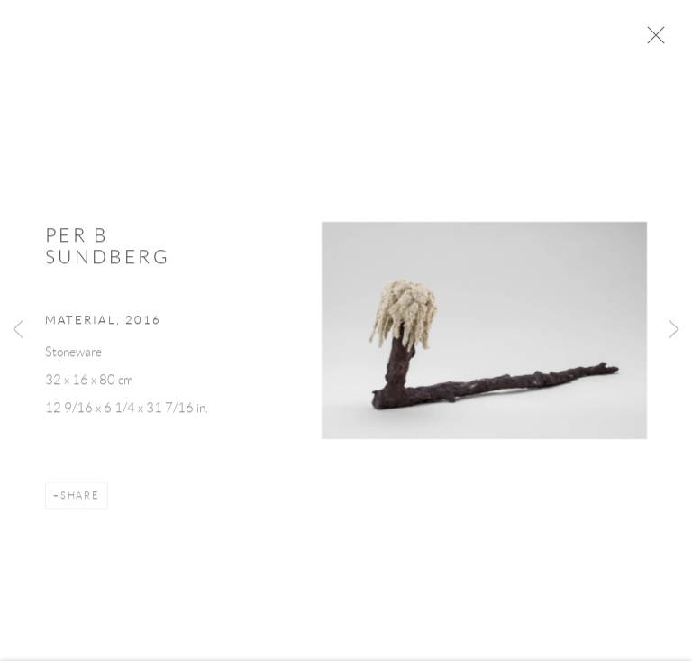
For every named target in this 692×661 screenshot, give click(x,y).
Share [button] (80, 499)
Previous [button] (18, 330)
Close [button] (659, 40)
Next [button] (674, 330)
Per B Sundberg (107, 251)
